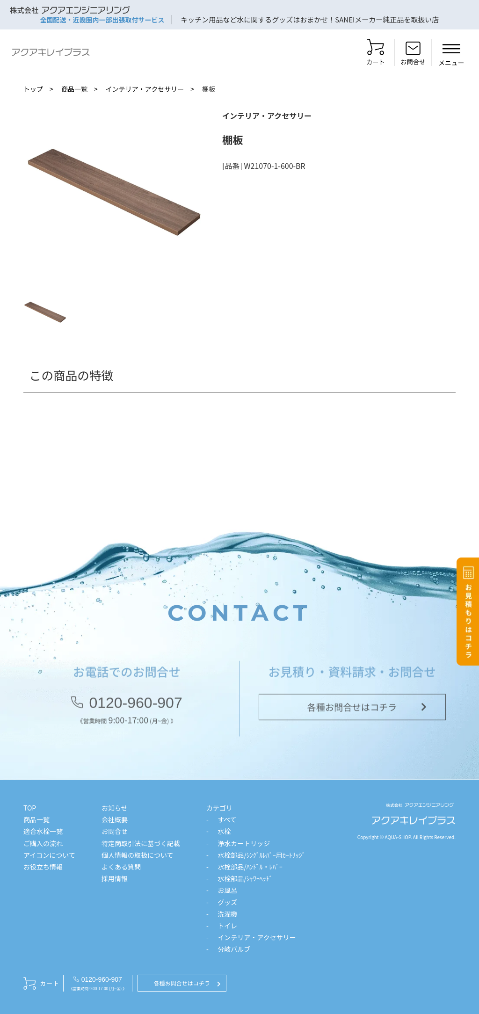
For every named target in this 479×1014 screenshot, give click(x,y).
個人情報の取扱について (138, 855)
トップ (33, 89)
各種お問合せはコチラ (352, 710)
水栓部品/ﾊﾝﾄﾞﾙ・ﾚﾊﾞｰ (250, 866)
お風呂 (227, 890)
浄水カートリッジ (244, 843)
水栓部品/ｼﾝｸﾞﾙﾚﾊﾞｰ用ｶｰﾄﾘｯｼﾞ (261, 855)
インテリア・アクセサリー (145, 89)
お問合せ (115, 831)
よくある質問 (121, 866)
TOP (29, 807)
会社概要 (115, 819)
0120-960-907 (135, 705)
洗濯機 (227, 914)
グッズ (227, 902)
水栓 (224, 831)
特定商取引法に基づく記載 (141, 843)
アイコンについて (49, 855)
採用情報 (115, 878)
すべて (227, 819)
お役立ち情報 (43, 866)
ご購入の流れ (43, 843)
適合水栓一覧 (43, 831)
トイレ (227, 925)
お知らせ (115, 807)
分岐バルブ (234, 949)
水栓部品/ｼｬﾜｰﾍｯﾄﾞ (245, 878)
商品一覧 (74, 89)
